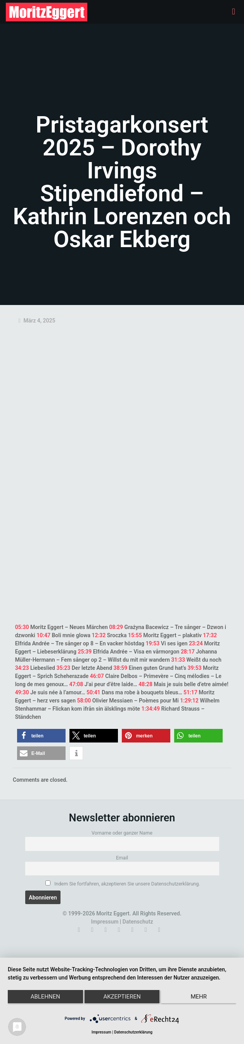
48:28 (145, 684)
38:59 (121, 668)
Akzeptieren (121, 996)
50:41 (93, 692)
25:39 (85, 651)
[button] (41, 735)
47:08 (76, 684)
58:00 (84, 700)
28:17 (188, 651)
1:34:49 (150, 709)
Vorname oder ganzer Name (122, 833)
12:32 (99, 635)
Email (122, 858)
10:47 (43, 635)
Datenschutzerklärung (133, 1032)
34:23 (22, 668)
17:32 (210, 635)
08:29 (116, 627)
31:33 (178, 660)
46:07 (97, 676)
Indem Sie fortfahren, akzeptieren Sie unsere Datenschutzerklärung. (122, 883)
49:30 (22, 692)
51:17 (190, 692)
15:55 (135, 635)
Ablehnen (45, 996)
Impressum (105, 922)
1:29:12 (189, 700)
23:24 (196, 643)
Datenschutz (138, 922)
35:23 (63, 668)
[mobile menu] (233, 11)
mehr (198, 996)
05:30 (22, 627)
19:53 (153, 643)
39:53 (195, 668)
